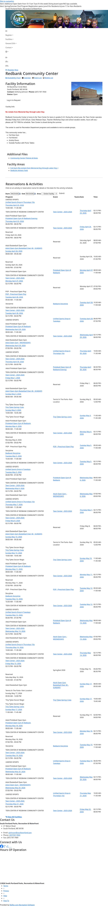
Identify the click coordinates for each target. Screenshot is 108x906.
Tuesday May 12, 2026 (14, 599)
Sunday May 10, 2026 (13, 537)
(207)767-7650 (14, 835)
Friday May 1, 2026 (12, 378)
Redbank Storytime (60, 304)
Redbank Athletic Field (19, 170)
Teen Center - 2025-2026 (62, 212)
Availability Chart (13, 78)
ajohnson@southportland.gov (20, 832)
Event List (38, 78)
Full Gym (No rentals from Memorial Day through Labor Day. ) (34, 168)
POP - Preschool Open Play (15, 294)
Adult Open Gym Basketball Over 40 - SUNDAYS (23, 248)
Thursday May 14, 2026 (14, 647)
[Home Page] (10, 31)
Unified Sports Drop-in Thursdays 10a (20, 202)
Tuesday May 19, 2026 (14, 755)
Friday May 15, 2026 (13, 663)
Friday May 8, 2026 (12, 521)
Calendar (27, 78)
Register (8, 35)
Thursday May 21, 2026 (14, 804)
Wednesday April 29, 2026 (15, 329)
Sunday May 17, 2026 (13, 709)
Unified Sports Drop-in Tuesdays (17, 469)
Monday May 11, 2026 (13, 569)
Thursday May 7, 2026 (13, 504)
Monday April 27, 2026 (14, 281)
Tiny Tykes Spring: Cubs (14, 407)
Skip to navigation (7, 1)
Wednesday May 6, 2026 (14, 488)
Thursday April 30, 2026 (14, 362)
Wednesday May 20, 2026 (15, 771)
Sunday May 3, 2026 (13, 394)
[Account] (10, 52)
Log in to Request (13, 100)
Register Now (13, 70)
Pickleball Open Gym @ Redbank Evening (21, 218)
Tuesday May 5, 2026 (13, 456)
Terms (5, 886)
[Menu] (6, 66)
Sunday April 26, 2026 (13, 251)
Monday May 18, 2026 (13, 726)
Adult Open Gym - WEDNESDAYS (17, 343)
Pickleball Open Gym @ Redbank (18, 326)
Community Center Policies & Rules (24, 158)
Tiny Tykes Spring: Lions (62, 417)
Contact (8, 47)
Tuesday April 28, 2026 (14, 297)
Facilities (8, 39)
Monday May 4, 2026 (13, 426)
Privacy (6, 891)
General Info (10, 43)
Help (5, 896)
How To (6, 901)
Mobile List (49, 78)
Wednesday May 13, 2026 (15, 631)
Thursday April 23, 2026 (14, 205)
